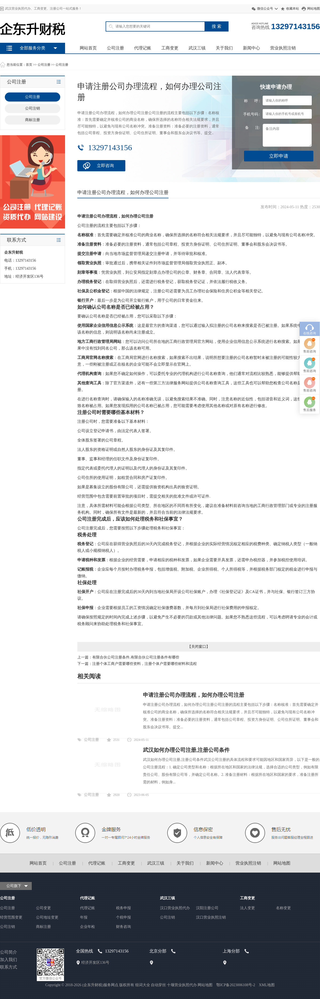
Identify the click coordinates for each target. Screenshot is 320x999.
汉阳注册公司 (207, 908)
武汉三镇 (197, 48)
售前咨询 (309, 422)
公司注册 (115, 48)
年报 (83, 917)
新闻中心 (251, 48)
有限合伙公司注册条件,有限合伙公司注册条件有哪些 (135, 657)
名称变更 (283, 908)
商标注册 (43, 927)
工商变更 (169, 48)
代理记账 (142, 48)
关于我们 (224, 48)
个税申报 (123, 917)
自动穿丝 (158, 985)
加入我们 (8, 959)
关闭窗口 (198, 647)
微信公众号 (265, 8)
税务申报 (123, 908)
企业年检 (87, 927)
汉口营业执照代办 (175, 908)
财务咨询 (123, 927)
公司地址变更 (47, 917)
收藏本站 (292, 8)
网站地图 (313, 8)
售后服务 (309, 481)
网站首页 (88, 48)
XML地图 (267, 985)
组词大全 (142, 985)
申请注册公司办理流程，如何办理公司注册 (193, 695)
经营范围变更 (11, 917)
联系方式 (8, 967)
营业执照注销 (283, 48)
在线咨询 (309, 404)
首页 (29, 65)
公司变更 (43, 908)
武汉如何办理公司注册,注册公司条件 (186, 750)
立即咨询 (105, 165)
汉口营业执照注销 (211, 917)
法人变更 (247, 908)
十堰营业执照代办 (182, 985)
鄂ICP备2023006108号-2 (235, 985)
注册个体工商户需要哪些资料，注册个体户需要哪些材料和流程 (144, 664)
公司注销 (7, 927)
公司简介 (8, 952)
